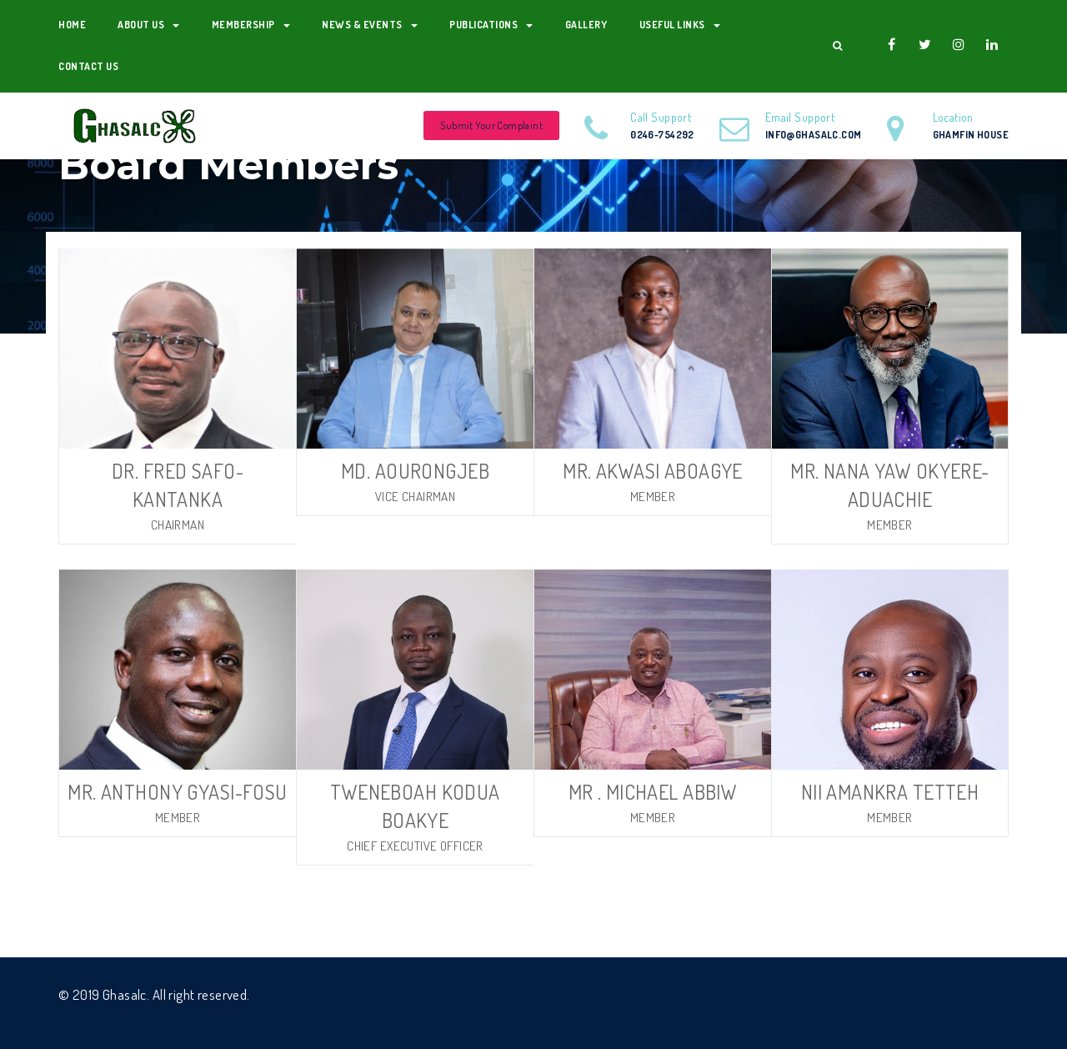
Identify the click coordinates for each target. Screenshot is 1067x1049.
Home (72, 24)
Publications (491, 24)
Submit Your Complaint (491, 125)
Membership (251, 24)
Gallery (586, 24)
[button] (837, 46)
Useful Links (679, 24)
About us (148, 24)
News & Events (370, 24)
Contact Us (88, 66)
